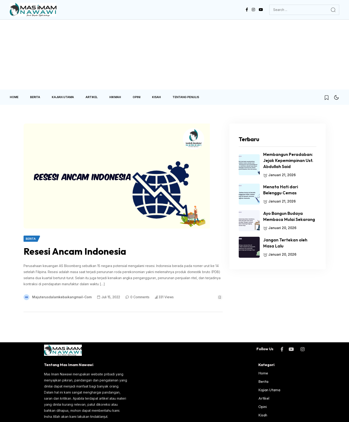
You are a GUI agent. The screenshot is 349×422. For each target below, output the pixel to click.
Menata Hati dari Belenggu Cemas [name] (280, 190)
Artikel (92, 97)
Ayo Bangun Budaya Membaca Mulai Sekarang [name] (289, 216)
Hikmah (115, 97)
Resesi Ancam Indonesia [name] (75, 251)
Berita (35, 97)
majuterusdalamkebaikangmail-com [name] (62, 297)
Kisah (156, 97)
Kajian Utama (63, 97)
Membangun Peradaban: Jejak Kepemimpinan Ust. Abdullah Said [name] (288, 160)
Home (14, 97)
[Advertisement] (174, 54)
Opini (136, 97)
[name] (33, 10)
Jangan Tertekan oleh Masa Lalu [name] (285, 243)
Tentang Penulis (186, 97)
